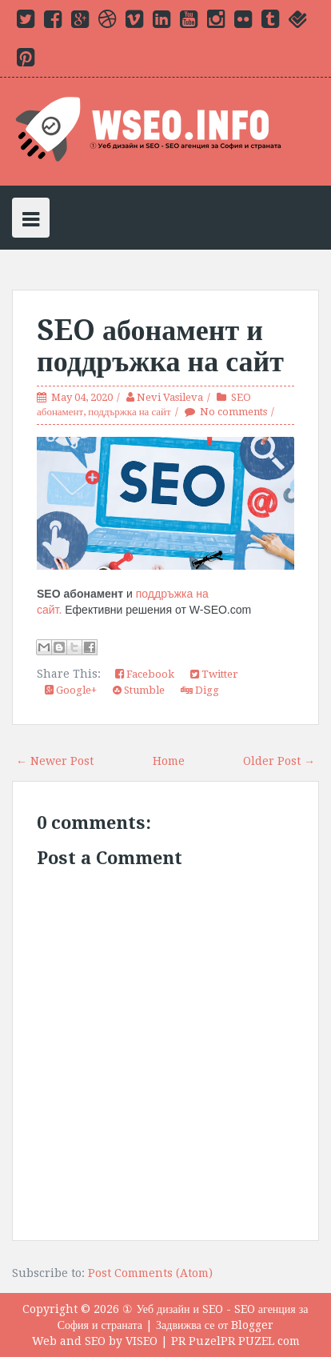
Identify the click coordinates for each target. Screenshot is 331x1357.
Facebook (144, 674)
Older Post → (279, 761)
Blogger (252, 1325)
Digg (200, 690)
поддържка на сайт (129, 412)
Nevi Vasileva (170, 397)
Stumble (139, 690)
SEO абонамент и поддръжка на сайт (160, 346)
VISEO (142, 1341)
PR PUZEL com (260, 1341)
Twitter (214, 674)
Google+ (71, 690)
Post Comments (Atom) (150, 1273)
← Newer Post (55, 761)
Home (169, 761)
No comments (233, 412)
